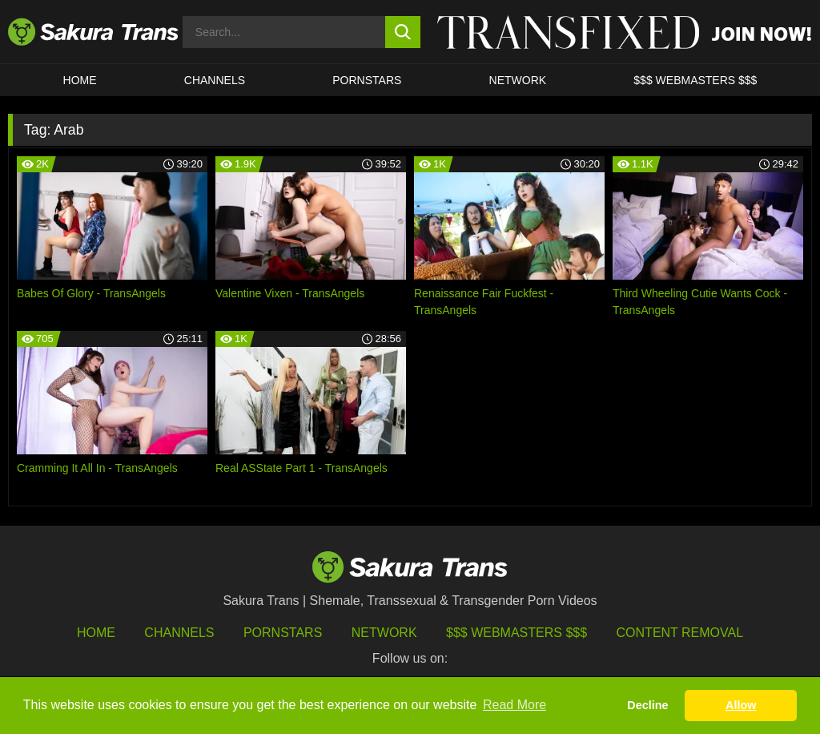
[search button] (403, 32)
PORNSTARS (366, 80)
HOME (80, 80)
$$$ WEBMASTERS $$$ (695, 80)
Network (518, 80)
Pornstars (282, 632)
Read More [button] (514, 705)
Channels (179, 632)
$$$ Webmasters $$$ (516, 632)
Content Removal (680, 632)
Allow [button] (741, 705)
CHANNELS (214, 80)
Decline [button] (647, 705)
